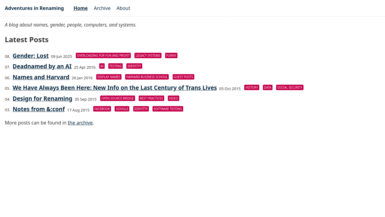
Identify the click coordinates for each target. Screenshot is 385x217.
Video (173, 98)
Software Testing (168, 109)
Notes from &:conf (39, 109)
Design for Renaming (42, 98)
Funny (171, 55)
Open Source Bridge (117, 98)
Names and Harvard (41, 77)
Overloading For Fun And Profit (103, 55)
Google (122, 109)
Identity (134, 66)
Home (80, 8)
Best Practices (151, 98)
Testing (115, 66)
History (251, 87)
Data (267, 87)
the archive (80, 122)
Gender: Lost (31, 56)
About (123, 8)
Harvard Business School (147, 77)
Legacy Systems (148, 55)
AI (101, 66)
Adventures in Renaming (34, 8)
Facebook (102, 109)
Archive (102, 8)
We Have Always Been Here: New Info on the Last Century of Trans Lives (115, 88)
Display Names (108, 77)
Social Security (289, 87)
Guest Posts (183, 77)
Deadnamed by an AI (42, 66)
